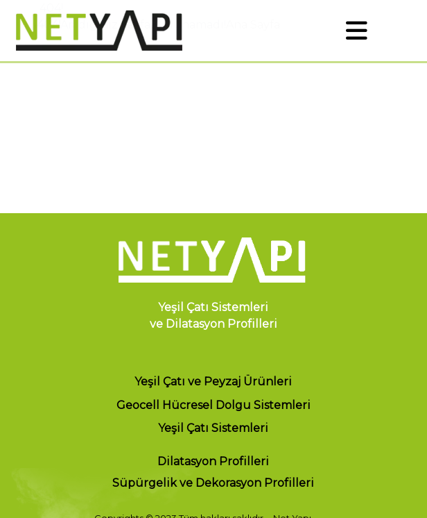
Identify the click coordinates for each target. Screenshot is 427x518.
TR (383, 30)
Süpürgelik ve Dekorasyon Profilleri (213, 484)
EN (408, 30)
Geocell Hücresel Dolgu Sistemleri (213, 405)
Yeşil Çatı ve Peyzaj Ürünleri (213, 381)
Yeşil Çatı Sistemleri (213, 429)
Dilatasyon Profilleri (213, 461)
